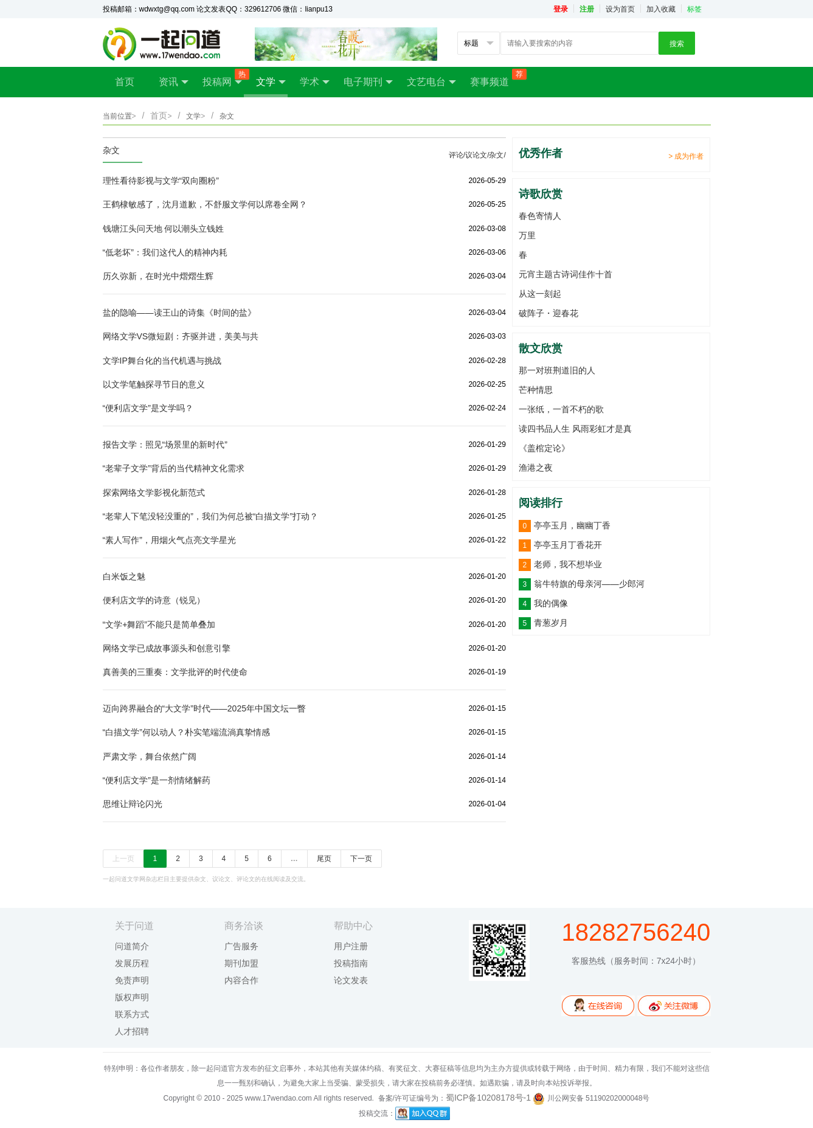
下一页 (361, 858)
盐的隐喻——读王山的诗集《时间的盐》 (179, 312)
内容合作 (241, 980)
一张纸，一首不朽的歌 (561, 409)
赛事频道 (495, 78)
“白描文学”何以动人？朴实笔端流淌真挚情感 (186, 732)
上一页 (123, 858)
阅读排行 (540, 503)
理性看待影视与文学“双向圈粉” (161, 180)
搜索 (676, 44)
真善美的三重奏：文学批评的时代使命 (175, 672)
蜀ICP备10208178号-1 (488, 1097)
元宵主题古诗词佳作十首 (565, 274)
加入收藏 (661, 9)
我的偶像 (551, 603)
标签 (694, 9)
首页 (124, 82)
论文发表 (351, 980)
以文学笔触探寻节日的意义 (154, 384)
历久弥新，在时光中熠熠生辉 (158, 276)
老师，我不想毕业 (568, 564)
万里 (527, 235)
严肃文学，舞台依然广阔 (149, 756)
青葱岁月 (551, 623)
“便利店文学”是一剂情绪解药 (156, 780)
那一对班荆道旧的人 (557, 370)
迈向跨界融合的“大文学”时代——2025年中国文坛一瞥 (204, 708)
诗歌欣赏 (540, 194)
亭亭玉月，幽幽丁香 (572, 525)
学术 (315, 82)
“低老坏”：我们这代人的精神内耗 (165, 252)
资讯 (174, 82)
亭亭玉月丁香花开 (568, 545)
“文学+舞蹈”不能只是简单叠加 (159, 624)
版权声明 (132, 997)
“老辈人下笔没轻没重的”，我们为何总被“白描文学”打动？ (211, 516)
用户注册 (351, 946)
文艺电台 (431, 82)
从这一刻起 (540, 294)
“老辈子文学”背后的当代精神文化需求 (173, 468)
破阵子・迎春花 (548, 313)
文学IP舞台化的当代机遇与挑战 (162, 360)
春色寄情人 (540, 216)
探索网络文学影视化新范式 (154, 492)
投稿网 (223, 78)
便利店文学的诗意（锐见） (154, 600)
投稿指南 (351, 963)
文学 (271, 82)
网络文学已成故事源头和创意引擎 (166, 648)
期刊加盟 (241, 963)
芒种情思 (536, 390)
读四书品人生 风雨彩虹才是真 (575, 429)
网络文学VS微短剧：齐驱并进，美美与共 (181, 336)
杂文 (111, 150)
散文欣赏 (540, 348)
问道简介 (132, 946)
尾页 (324, 858)
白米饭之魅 (124, 576)
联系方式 (132, 1014)
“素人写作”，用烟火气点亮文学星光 (169, 540)
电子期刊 (368, 82)
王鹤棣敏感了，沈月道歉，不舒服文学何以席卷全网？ (205, 204)
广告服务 (241, 946)
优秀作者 (540, 153)
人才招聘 (132, 1031)
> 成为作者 (686, 156)
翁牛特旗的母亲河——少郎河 (589, 584)
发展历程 (132, 963)
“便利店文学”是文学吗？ (148, 408)
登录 (560, 9)
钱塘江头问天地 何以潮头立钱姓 (163, 229)
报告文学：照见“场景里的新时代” (165, 444)
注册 (586, 9)
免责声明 (132, 980)
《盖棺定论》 (544, 448)
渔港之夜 (536, 467)
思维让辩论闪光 (132, 804)
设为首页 (620, 9)
